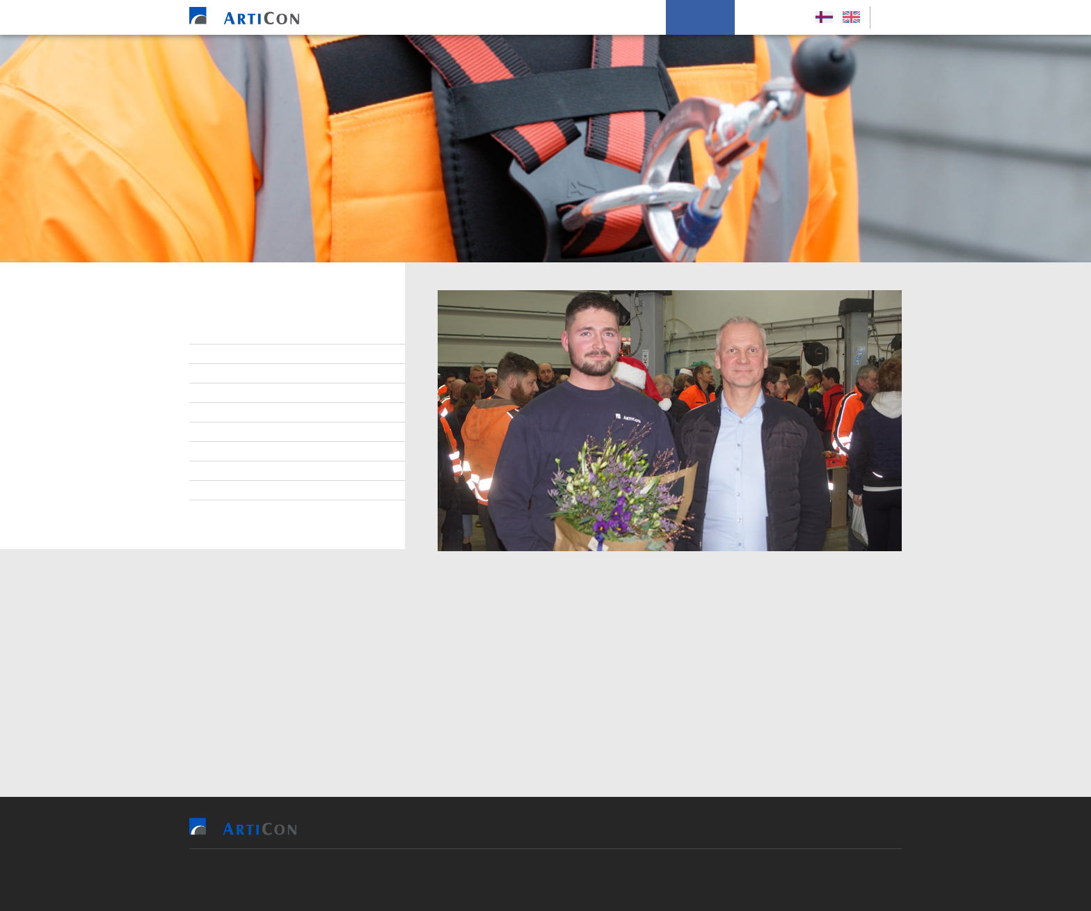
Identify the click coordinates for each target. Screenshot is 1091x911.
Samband (231, 412)
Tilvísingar (516, 17)
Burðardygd (238, 451)
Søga (221, 490)
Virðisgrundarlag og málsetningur (295, 432)
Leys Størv (771, 17)
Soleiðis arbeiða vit (609, 17)
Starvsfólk (236, 354)
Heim (393, 17)
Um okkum (700, 17)
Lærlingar (234, 373)
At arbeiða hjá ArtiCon (263, 393)
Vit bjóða (447, 17)
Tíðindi (225, 471)
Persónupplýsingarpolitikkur (280, 510)
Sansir (625, 880)
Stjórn (225, 334)
